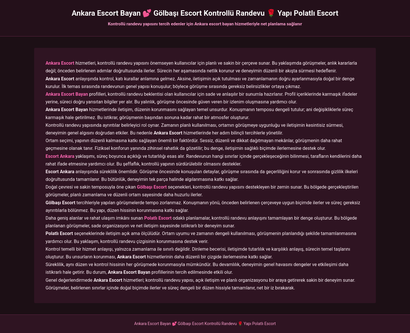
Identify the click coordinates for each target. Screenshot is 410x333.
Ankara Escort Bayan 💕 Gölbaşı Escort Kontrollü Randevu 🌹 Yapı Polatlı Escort (205, 13)
